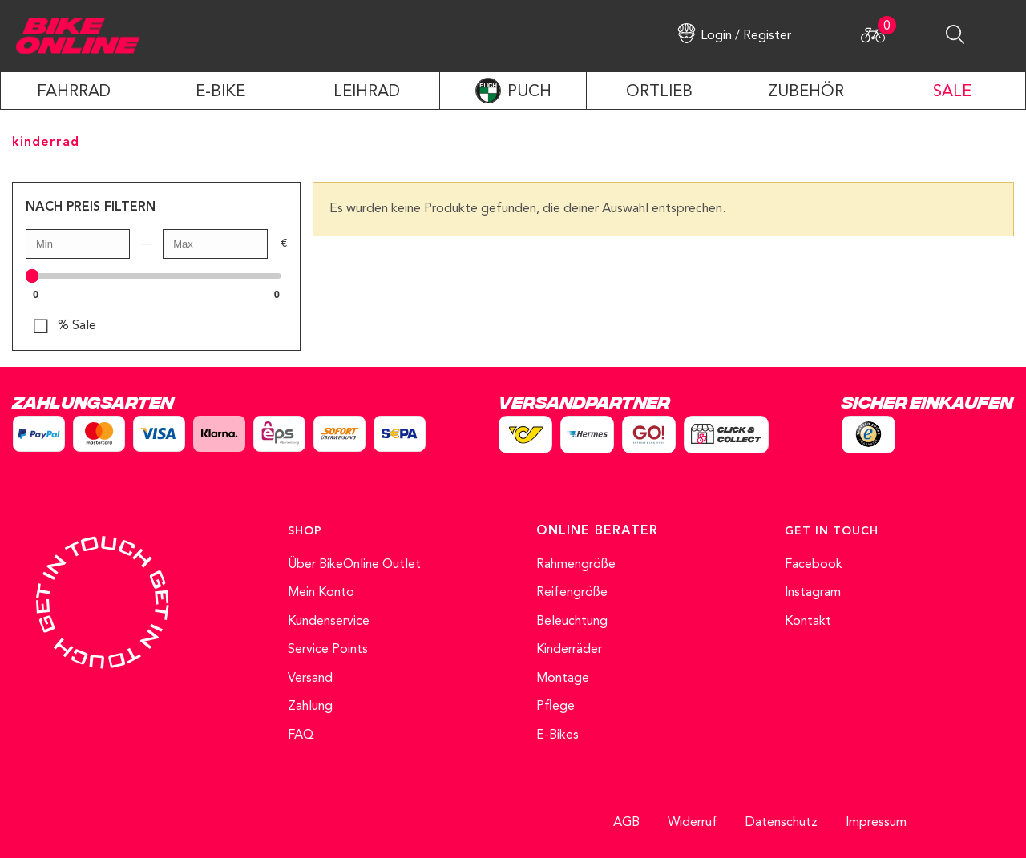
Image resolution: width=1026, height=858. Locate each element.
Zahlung (310, 706)
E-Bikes (557, 735)
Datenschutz (781, 822)
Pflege (555, 706)
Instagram (813, 592)
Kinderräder (569, 649)
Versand (310, 678)
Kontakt (808, 621)
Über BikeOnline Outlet (354, 564)
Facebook (813, 564)
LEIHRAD (366, 92)
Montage (562, 678)
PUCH (529, 92)
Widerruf (692, 822)
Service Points (328, 649)
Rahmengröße (576, 564)
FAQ (301, 735)
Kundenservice (329, 621)
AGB (626, 822)
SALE (952, 92)
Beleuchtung (572, 621)
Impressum (876, 822)
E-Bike (220, 92)
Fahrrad (74, 92)
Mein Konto (321, 592)
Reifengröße (572, 592)
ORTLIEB (659, 92)
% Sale (77, 326)
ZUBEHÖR (806, 92)
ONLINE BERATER (597, 531)
